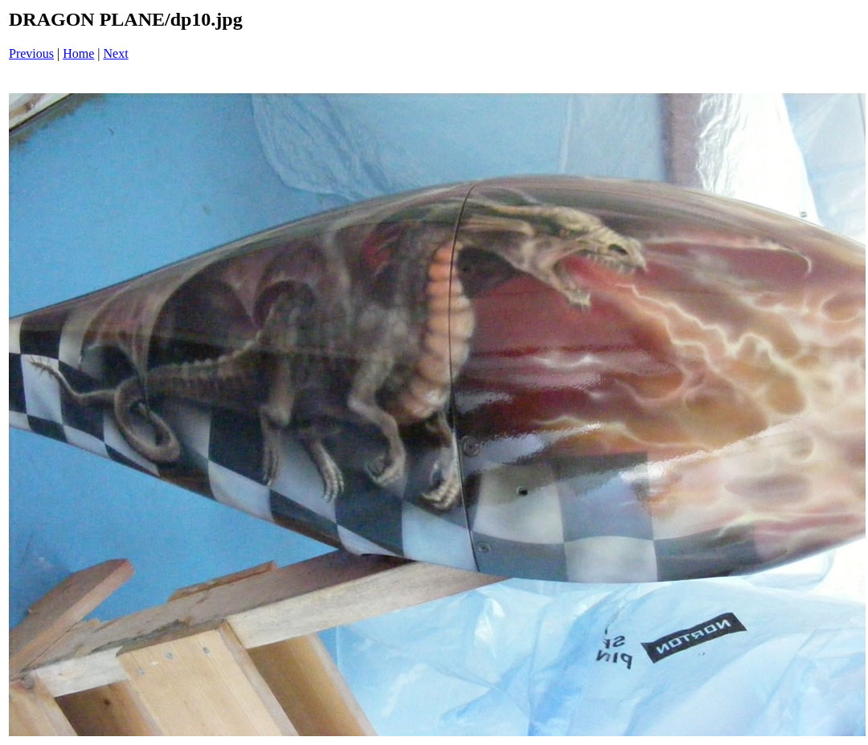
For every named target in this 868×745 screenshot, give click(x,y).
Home (78, 53)
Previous (31, 53)
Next (116, 53)
